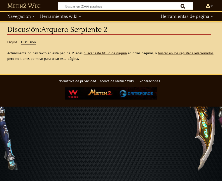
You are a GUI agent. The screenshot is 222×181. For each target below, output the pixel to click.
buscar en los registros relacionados (185, 53)
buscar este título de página (105, 53)
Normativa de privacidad (77, 80)
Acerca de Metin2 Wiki (117, 80)
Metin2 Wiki (24, 6)
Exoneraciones (149, 80)
